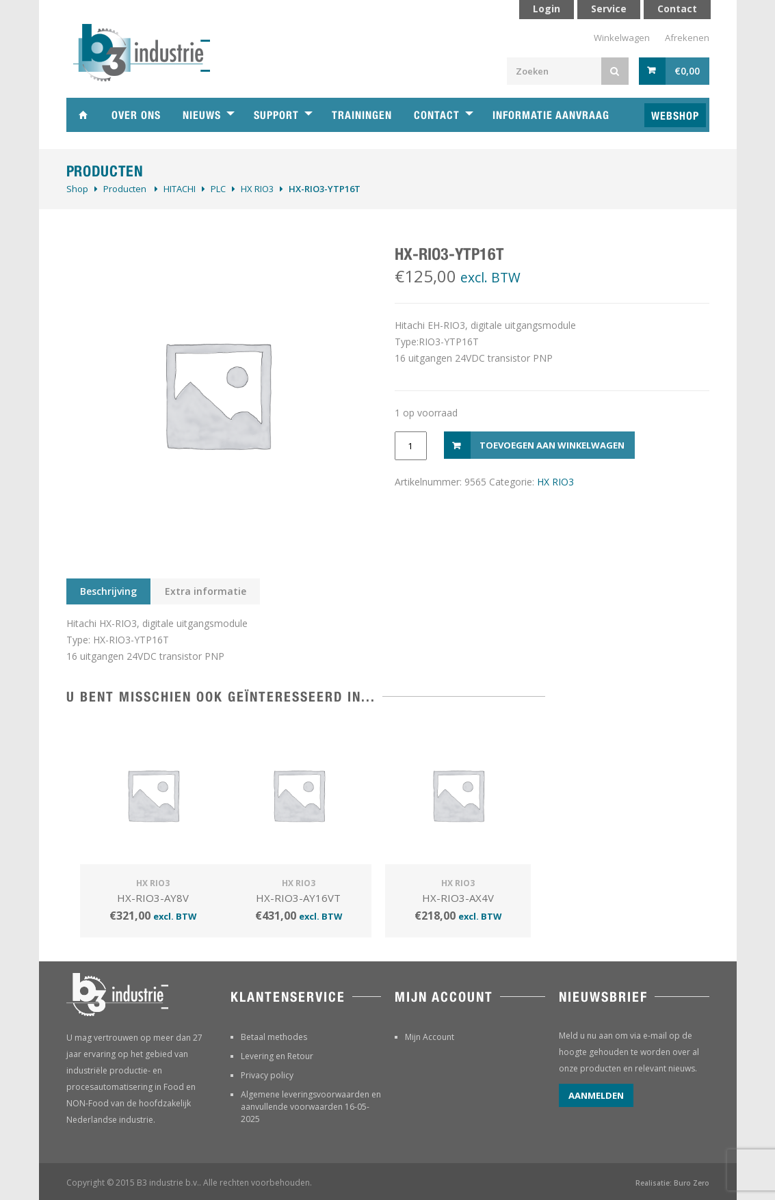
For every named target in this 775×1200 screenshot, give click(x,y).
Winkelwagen (622, 37)
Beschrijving (108, 591)
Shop (77, 189)
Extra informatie (205, 591)
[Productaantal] (411, 445)
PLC (218, 189)
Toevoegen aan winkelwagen (552, 445)
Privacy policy (267, 1075)
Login (546, 8)
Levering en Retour (277, 1056)
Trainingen (362, 115)
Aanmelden (596, 1095)
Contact (437, 115)
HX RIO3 (257, 189)
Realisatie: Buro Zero (672, 1183)
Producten (124, 189)
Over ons (136, 115)
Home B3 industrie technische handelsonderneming (83, 115)
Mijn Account (429, 1037)
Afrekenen (687, 37)
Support (276, 115)
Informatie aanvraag (550, 115)
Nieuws (202, 115)
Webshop (675, 115)
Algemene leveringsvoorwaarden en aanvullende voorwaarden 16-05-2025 (311, 1107)
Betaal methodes (274, 1037)
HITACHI (179, 189)
